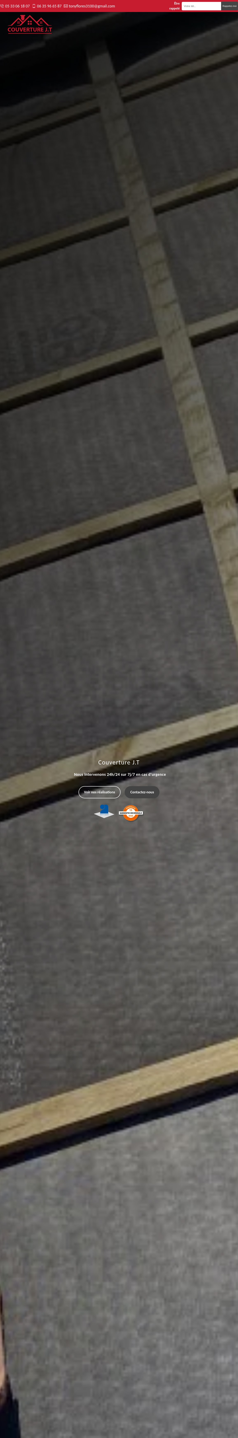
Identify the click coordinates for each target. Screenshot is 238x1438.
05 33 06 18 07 (17, 6)
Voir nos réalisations (99, 792)
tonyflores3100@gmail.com (92, 6)
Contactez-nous (142, 792)
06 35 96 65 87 (49, 6)
